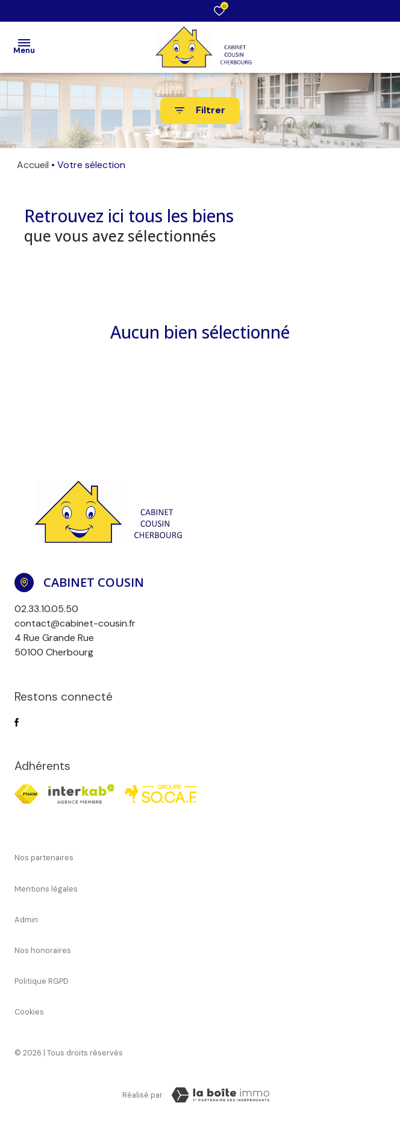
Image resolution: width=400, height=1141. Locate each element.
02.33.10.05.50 (46, 608)
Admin (26, 919)
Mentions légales (46, 889)
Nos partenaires (43, 857)
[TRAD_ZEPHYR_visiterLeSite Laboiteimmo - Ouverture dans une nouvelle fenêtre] (220, 1095)
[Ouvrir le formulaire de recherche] (200, 110)
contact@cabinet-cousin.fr (75, 623)
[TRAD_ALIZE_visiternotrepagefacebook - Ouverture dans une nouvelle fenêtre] (16, 722)
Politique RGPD (41, 981)
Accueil (33, 164)
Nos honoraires (42, 950)
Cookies (29, 1012)
